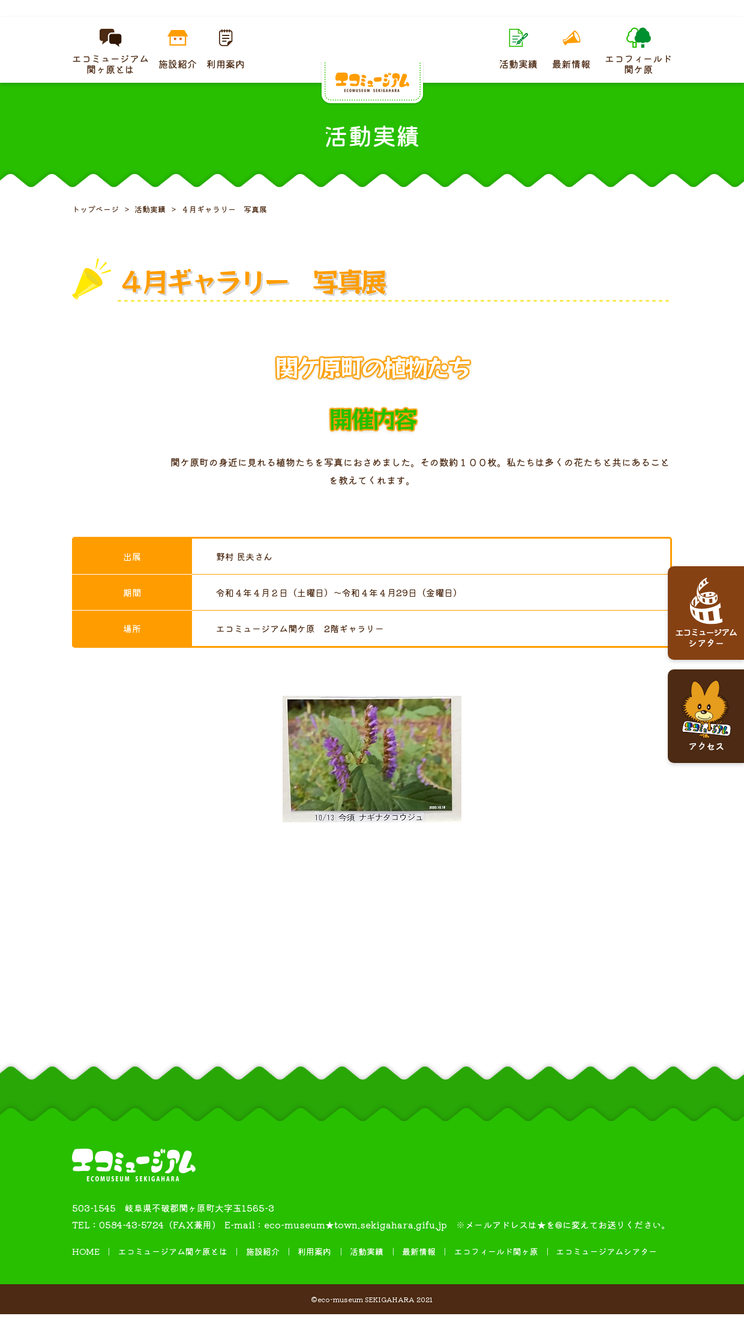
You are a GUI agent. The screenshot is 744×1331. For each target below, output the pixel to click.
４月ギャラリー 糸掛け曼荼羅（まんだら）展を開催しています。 (372, 17)
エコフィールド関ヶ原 (496, 1268)
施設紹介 (263, 1268)
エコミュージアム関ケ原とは (172, 1268)
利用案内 (314, 1268)
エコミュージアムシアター (606, 1268)
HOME (86, 1268)
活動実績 (366, 1268)
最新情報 (419, 1268)
